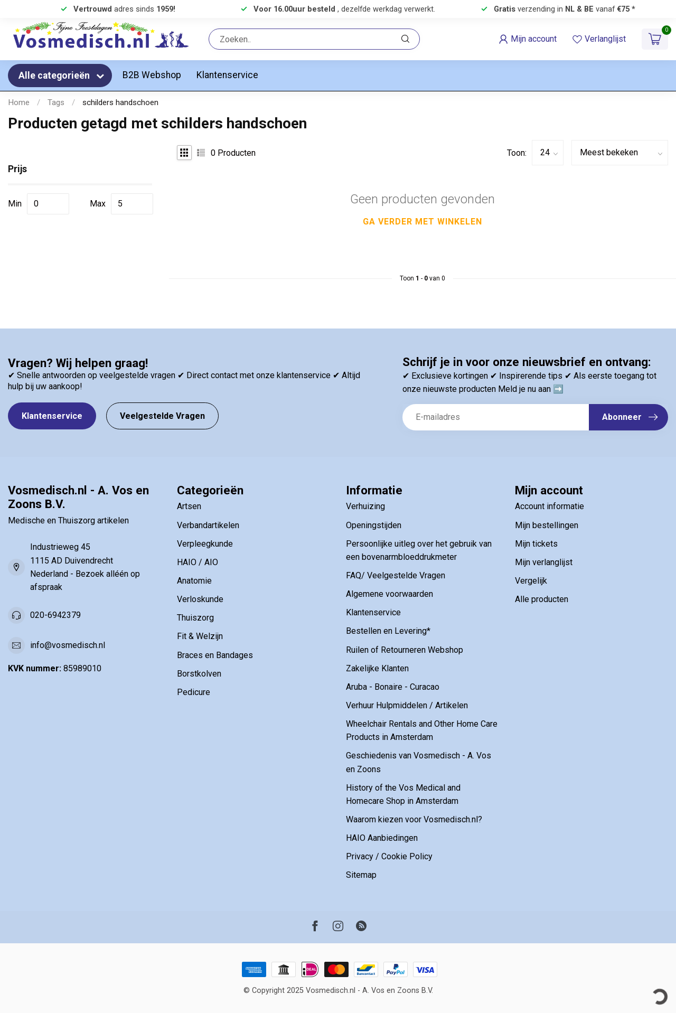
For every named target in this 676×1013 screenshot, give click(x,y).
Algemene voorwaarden (389, 594)
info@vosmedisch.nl (67, 645)
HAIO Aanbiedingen (382, 838)
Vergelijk (531, 581)
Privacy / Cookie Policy (389, 856)
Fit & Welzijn (200, 636)
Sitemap (361, 875)
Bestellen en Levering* (388, 631)
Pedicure (193, 692)
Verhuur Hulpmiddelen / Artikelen (407, 705)
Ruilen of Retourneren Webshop (404, 650)
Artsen (189, 506)
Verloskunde (200, 599)
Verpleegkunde (205, 544)
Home (19, 102)
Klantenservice (227, 75)
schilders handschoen (120, 102)
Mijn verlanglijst (543, 562)
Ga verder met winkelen (422, 222)
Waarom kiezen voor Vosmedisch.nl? (414, 819)
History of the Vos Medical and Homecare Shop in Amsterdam (403, 794)
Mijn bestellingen (546, 525)
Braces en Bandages (215, 655)
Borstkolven (199, 674)
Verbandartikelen (208, 525)
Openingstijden (373, 525)
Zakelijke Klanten (377, 668)
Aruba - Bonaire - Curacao (392, 687)
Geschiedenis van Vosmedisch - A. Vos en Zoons (418, 762)
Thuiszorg (195, 618)
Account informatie (549, 506)
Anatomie (194, 581)
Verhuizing (365, 506)
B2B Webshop (152, 75)
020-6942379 (55, 615)
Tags (56, 102)
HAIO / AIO (197, 562)
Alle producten (541, 599)
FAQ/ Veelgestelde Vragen (395, 575)
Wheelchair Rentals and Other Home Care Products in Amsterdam (421, 730)
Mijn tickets (536, 544)
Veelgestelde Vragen (162, 416)
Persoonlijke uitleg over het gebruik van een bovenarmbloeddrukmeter (419, 550)
